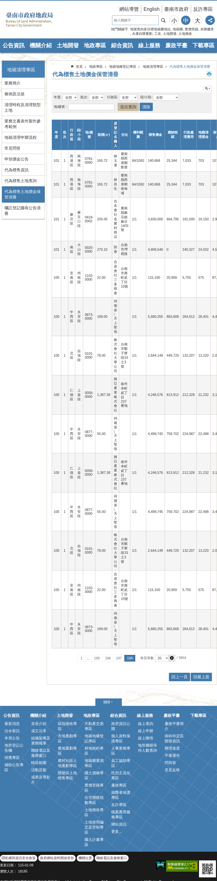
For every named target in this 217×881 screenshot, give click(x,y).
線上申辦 (145, 709)
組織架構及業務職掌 (40, 718)
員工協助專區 (120, 741)
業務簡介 (12, 83)
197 (119, 636)
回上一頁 (179, 655)
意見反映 (172, 748)
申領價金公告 (16, 159)
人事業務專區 (120, 728)
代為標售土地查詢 (20, 181)
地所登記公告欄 (14, 725)
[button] (171, 636)
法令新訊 (12, 709)
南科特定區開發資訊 (174, 716)
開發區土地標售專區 (67, 753)
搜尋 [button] (163, 20)
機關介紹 (41, 45)
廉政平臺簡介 (174, 704)
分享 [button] (210, 20)
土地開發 (170, 33)
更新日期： (8, 843)
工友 (157, 33)
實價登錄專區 (94, 765)
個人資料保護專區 (120, 716)
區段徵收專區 (67, 704)
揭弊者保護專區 (120, 773)
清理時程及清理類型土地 (22, 108)
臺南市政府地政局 (36, 20)
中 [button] (186, 21)
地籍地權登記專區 (122, 66)
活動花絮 (38, 748)
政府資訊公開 (120, 704)
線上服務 (149, 45)
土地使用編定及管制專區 (94, 805)
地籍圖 (178, 29)
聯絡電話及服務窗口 (40, 731)
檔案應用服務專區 (120, 792)
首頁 (79, 66)
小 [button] (174, 21)
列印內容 (209, 74)
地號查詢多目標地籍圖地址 (150, 29)
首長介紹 (38, 701)
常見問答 (12, 148)
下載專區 (203, 45)
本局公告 (12, 716)
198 (130, 636)
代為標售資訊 (16, 170)
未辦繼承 (207, 29)
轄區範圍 (38, 741)
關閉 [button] (106, 680)
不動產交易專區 (94, 704)
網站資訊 (119, 802)
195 (97, 636)
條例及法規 (14, 94)
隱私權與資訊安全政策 (19, 836)
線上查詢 (145, 701)
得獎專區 (12, 735)
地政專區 (95, 45)
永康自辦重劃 (142, 33)
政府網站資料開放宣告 (57, 836)
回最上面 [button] (201, 655)
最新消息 (12, 701)
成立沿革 (38, 709)
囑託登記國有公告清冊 (22, 211)
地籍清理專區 (21, 69)
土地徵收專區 (94, 790)
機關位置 (85, 836)
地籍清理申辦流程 (20, 137)
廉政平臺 (176, 45)
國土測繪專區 (94, 753)
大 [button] (197, 21)
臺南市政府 (176, 9)
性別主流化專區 (120, 753)
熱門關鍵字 (119, 29)
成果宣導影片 (40, 757)
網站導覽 (129, 9)
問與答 (170, 741)
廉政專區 (119, 763)
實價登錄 (191, 29)
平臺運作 (172, 733)
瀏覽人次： (8, 849)
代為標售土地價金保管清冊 (22, 194)
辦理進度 (172, 726)
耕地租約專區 (94, 728)
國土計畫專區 (94, 820)
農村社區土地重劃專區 (67, 741)
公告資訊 (14, 45)
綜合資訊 (122, 45)
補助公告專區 (14, 745)
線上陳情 (145, 716)
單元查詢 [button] (207, 88)
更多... (116, 809)
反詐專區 (203, 9)
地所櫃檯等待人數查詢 (147, 725)
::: (1, 62)
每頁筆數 (147, 636)
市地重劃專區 (67, 716)
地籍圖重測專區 (94, 741)
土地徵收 (185, 33)
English (151, 9)
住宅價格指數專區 (94, 778)
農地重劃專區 (67, 728)
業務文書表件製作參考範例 (22, 124)
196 (108, 636)
